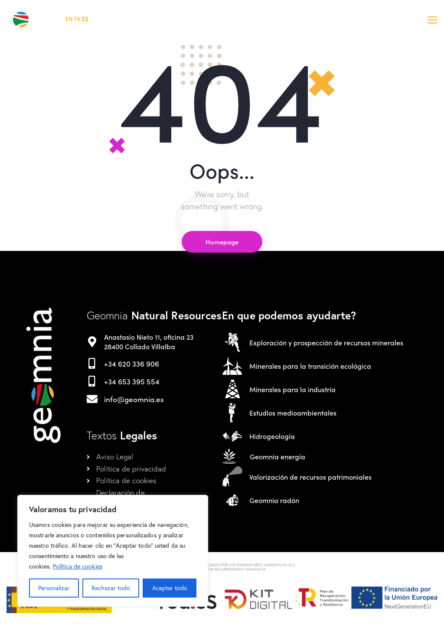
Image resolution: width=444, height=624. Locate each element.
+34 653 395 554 (132, 381)
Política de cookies (77, 566)
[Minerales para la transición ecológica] (232, 365)
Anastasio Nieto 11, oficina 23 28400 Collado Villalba (148, 341)
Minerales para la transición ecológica (310, 366)
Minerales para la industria (292, 389)
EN (68, 19)
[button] (432, 19)
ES (85, 19)
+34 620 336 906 (131, 363)
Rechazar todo (110, 588)
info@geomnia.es (134, 399)
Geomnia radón (274, 500)
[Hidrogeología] (232, 436)
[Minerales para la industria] (232, 389)
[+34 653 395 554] (92, 381)
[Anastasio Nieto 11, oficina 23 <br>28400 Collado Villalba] (92, 341)
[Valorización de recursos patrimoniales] (232, 476)
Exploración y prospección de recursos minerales (326, 342)
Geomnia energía (277, 456)
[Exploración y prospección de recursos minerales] (232, 342)
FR (77, 19)
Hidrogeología (272, 436)
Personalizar (53, 588)
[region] (112, 551)
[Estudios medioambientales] (232, 412)
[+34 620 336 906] (92, 363)
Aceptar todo (169, 588)
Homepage (222, 241)
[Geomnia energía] (229, 456)
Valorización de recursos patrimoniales (310, 477)
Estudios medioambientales (292, 412)
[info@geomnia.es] (92, 398)
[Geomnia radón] (232, 500)
